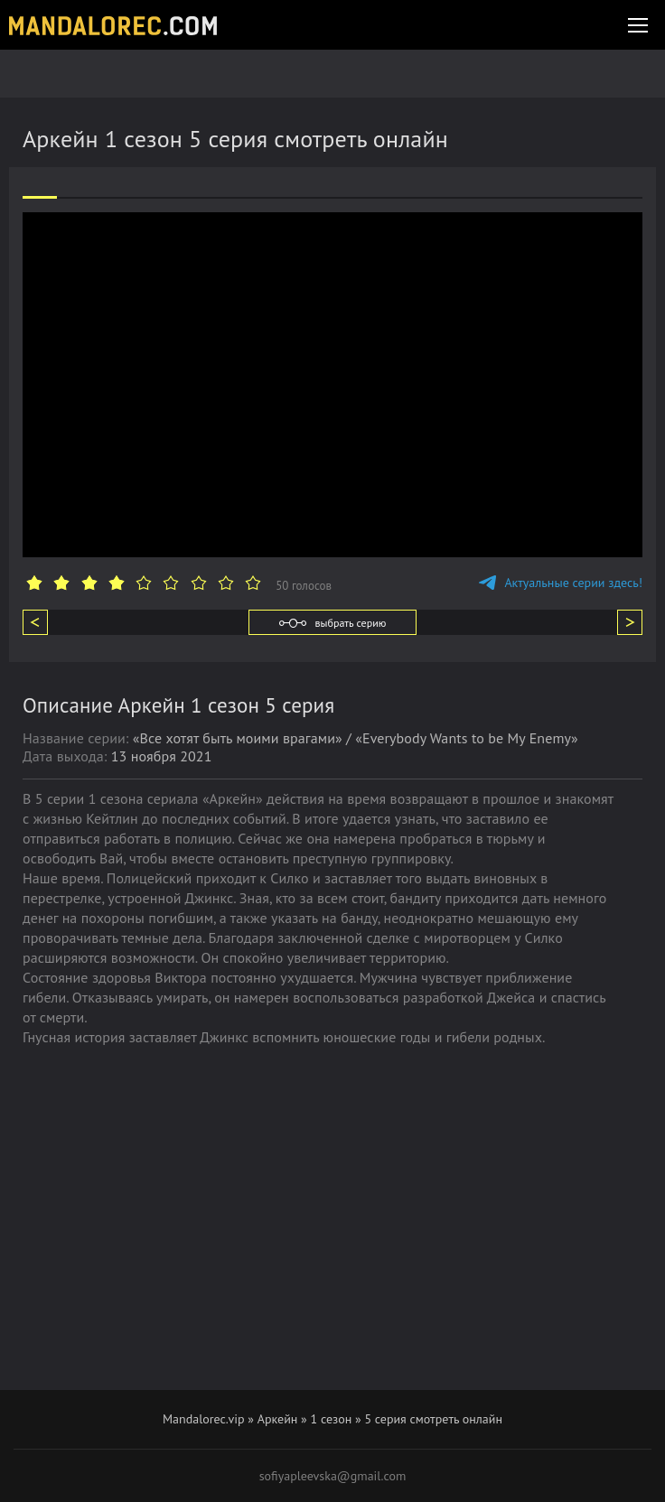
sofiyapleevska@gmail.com (333, 1476)
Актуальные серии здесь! (560, 582)
